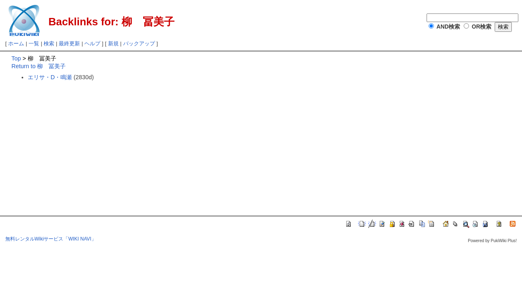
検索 (49, 43)
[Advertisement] (79, 142)
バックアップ (139, 43)
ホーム (16, 43)
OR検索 (482, 27)
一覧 (34, 43)
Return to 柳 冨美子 (38, 66)
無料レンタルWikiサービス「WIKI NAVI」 (50, 239)
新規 (113, 43)
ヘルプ (92, 43)
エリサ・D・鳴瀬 (50, 77)
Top (16, 58)
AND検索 (448, 27)
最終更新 (69, 43)
